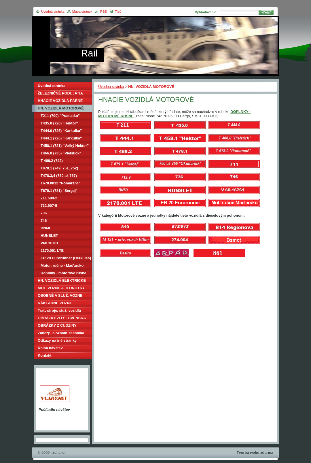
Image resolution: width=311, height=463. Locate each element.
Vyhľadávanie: (206, 12)
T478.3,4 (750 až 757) (59, 175)
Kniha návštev (50, 348)
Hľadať (266, 12)
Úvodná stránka (111, 86)
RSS (103, 11)
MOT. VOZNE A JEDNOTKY (61, 288)
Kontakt (45, 355)
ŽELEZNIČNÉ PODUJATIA (60, 93)
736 (44, 213)
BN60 (45, 228)
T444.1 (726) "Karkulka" (61, 138)
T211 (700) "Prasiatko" (60, 116)
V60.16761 (49, 243)
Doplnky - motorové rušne (63, 273)
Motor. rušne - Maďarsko (62, 265)
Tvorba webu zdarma (255, 452)
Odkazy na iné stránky (57, 340)
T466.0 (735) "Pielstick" (61, 153)
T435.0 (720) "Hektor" (59, 123)
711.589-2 (49, 198)
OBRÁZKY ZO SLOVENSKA (62, 318)
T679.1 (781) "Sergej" (59, 190)
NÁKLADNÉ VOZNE (55, 303)
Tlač (118, 11)
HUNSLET (49, 235)
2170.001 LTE (52, 250)
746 (44, 220)
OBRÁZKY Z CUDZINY (57, 325)
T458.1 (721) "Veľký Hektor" (65, 145)
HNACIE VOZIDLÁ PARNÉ (60, 101)
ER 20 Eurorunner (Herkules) (66, 258)
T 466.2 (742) (52, 160)
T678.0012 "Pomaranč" (61, 183)
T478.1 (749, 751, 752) (59, 168)
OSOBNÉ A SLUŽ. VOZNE (60, 295)
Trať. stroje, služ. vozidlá (59, 310)
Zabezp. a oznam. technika (61, 333)
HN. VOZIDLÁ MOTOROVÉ (61, 108)
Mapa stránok (82, 11)
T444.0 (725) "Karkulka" (61, 130)
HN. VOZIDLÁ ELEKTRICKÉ (62, 280)
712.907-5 (49, 205)
